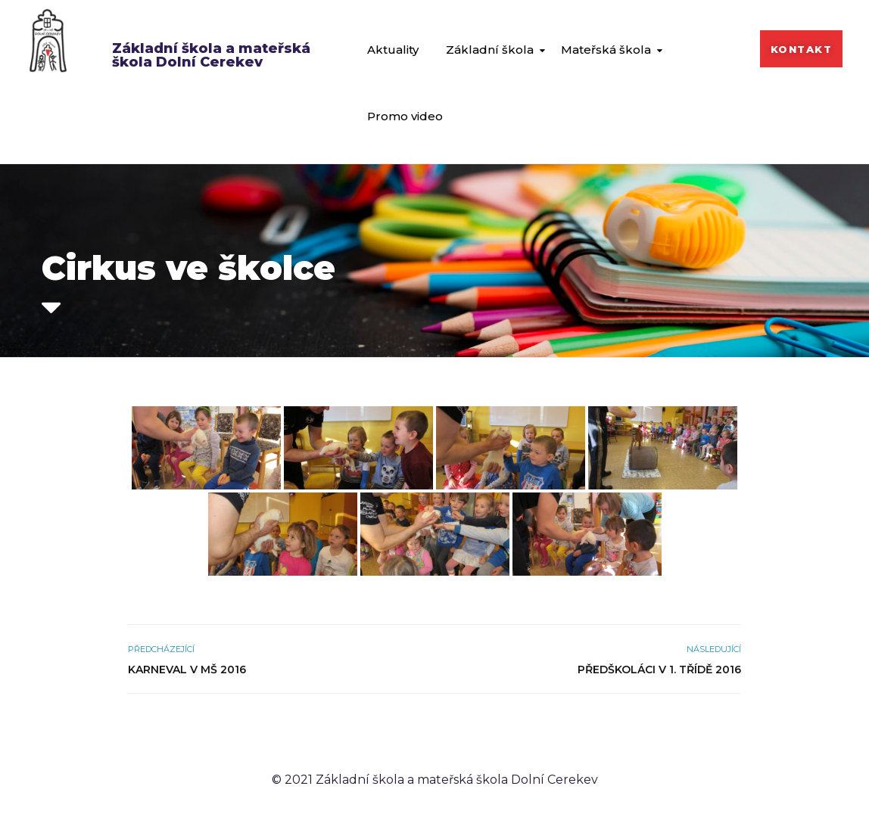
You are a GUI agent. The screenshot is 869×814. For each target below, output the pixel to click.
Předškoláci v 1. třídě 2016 (659, 669)
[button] (801, 48)
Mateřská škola (606, 49)
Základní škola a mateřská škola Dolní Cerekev (211, 55)
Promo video (405, 116)
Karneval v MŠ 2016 (187, 669)
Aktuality (393, 49)
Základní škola (490, 49)
